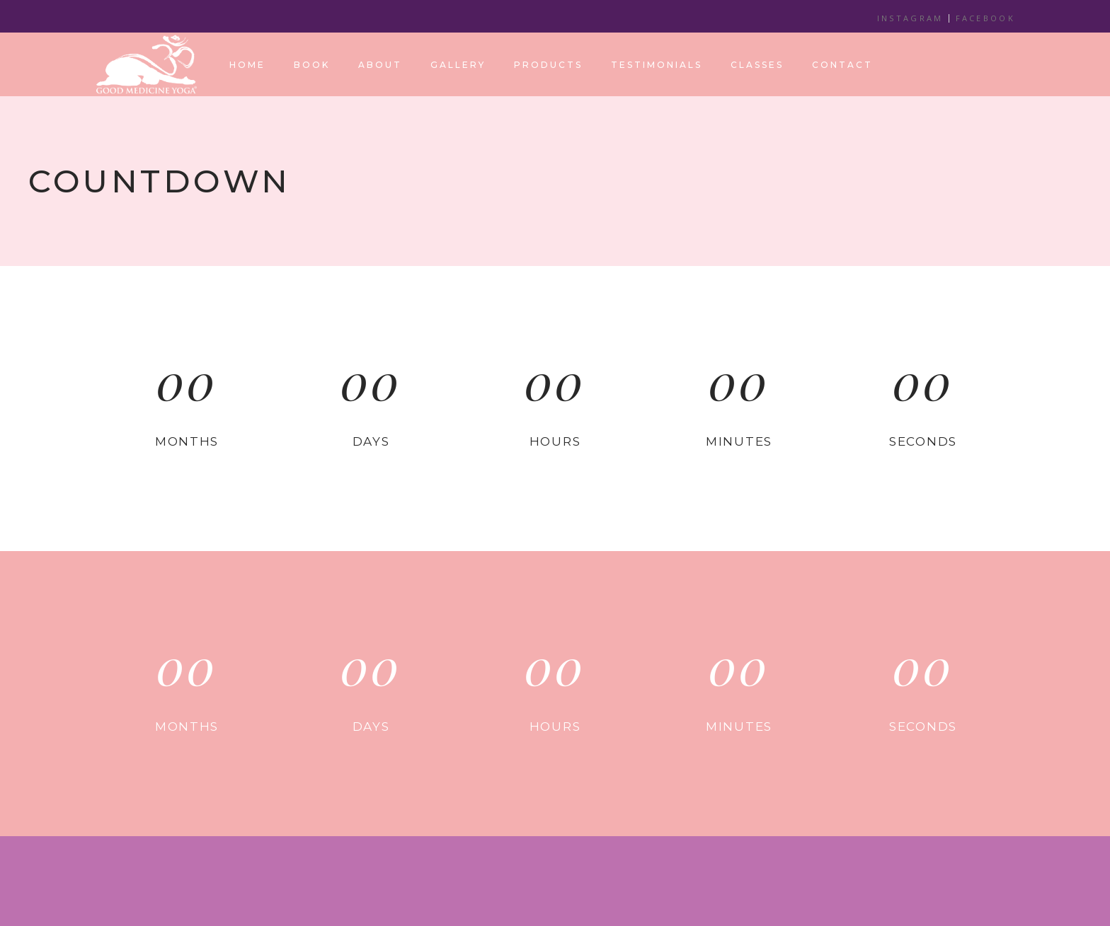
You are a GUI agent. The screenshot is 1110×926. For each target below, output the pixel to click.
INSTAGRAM (910, 18)
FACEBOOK (985, 18)
